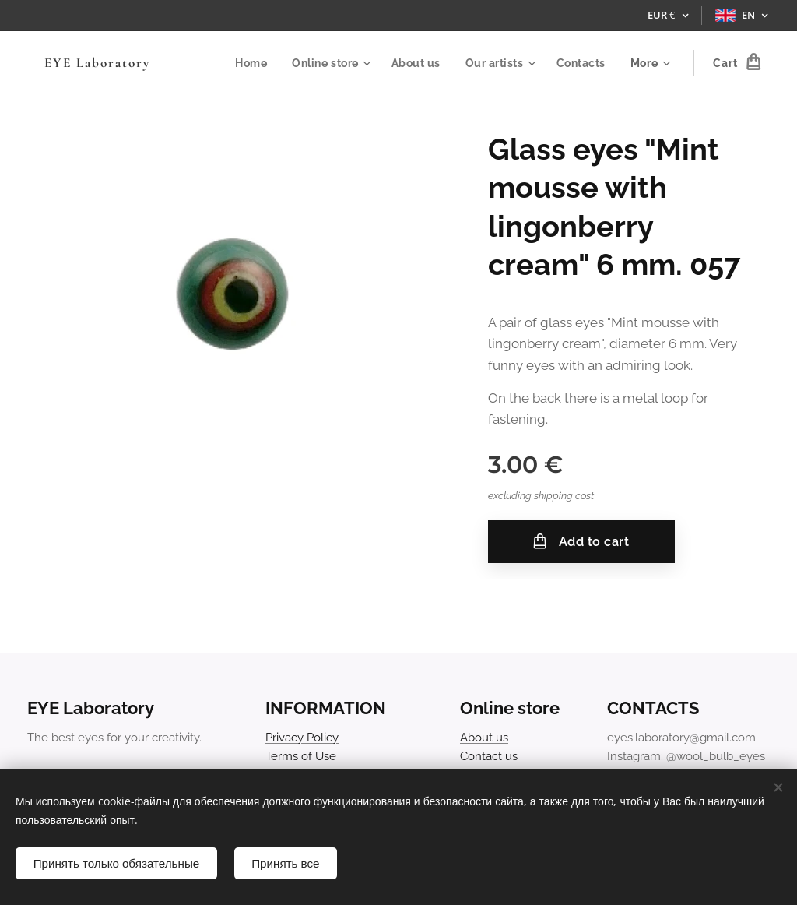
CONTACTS (653, 708)
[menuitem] (250, 63)
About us (484, 737)
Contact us (489, 756)
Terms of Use (300, 756)
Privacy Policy (302, 737)
